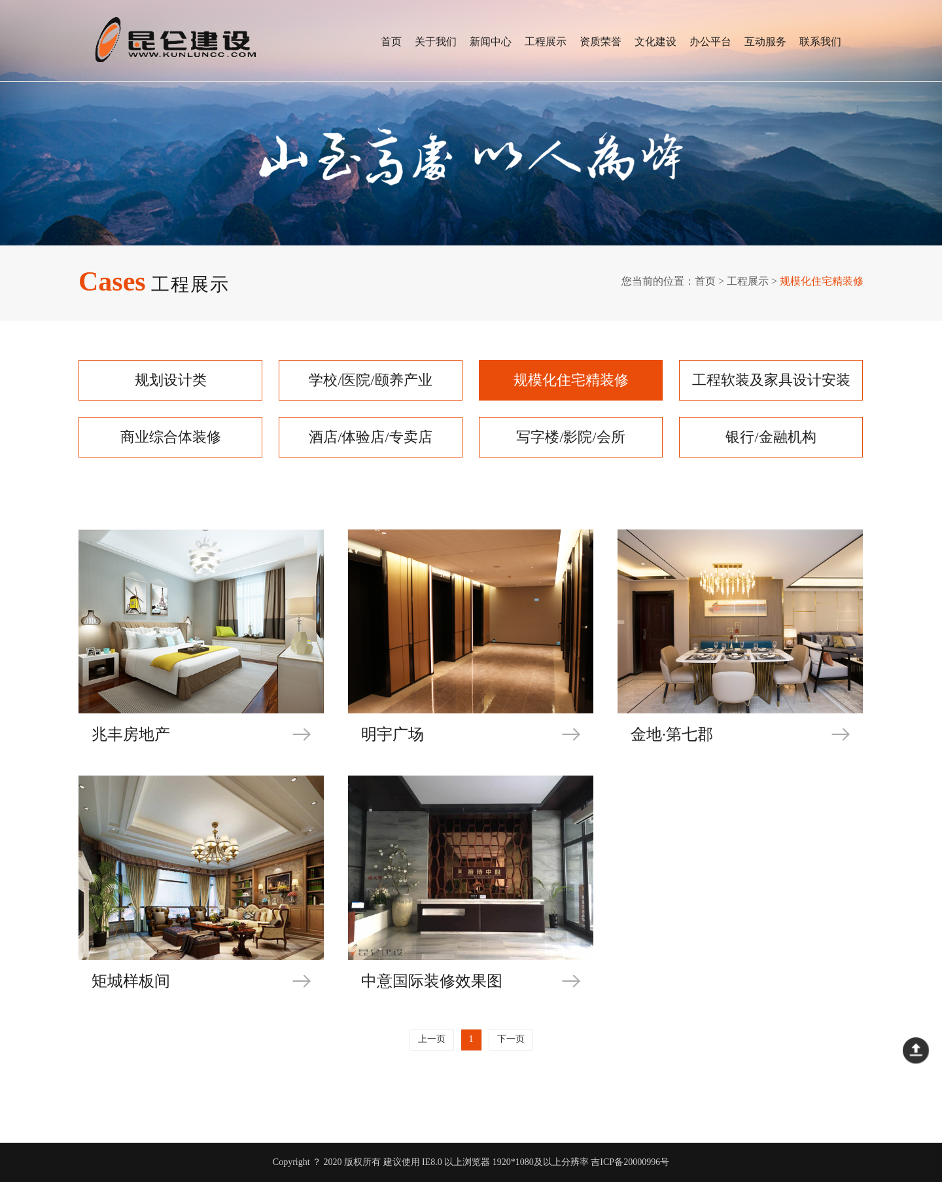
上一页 (431, 1039)
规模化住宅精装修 (571, 380)
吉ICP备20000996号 (630, 1162)
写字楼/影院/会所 (570, 437)
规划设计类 (171, 380)
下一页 (511, 1039)
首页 (391, 41)
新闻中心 (491, 41)
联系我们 (820, 41)
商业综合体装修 (170, 437)
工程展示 (546, 41)
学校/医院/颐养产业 (370, 380)
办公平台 (710, 41)
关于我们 (436, 41)
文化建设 (655, 41)
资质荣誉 (600, 41)
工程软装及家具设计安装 (771, 380)
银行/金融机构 (770, 437)
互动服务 (765, 41)
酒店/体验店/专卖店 (370, 437)
